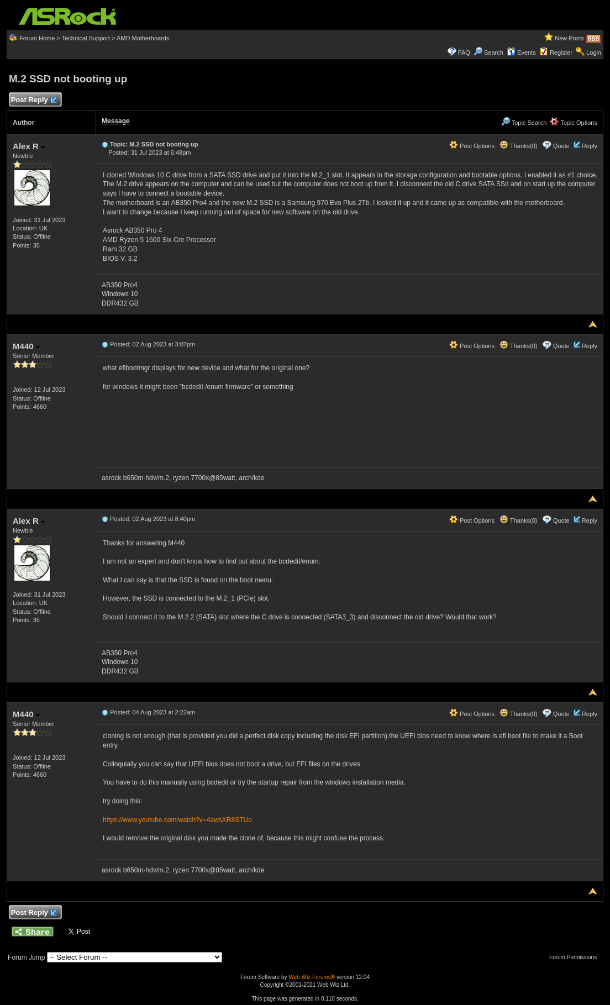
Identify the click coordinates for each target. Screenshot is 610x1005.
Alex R (29, 146)
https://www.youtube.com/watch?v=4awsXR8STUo (177, 820)
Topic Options (573, 122)
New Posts (569, 38)
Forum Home (37, 38)
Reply (589, 146)
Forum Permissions (575, 957)
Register (561, 52)
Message (116, 121)
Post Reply (34, 100)
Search (493, 52)
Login (593, 52)
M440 (26, 346)
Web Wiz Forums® (311, 977)
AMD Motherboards (143, 38)
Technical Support (86, 38)
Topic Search (523, 122)
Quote (561, 146)
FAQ (464, 52)
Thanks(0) (518, 146)
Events (521, 52)
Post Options (472, 146)
